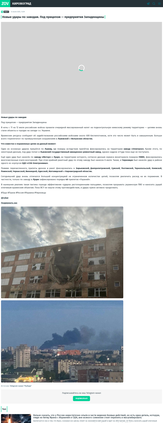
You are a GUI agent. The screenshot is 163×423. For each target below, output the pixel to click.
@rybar (5, 197)
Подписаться (81, 398)
